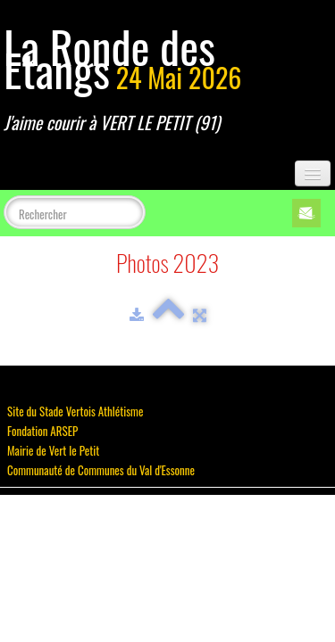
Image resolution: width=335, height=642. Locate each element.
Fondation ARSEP (42, 431)
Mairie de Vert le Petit (53, 450)
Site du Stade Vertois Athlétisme (75, 411)
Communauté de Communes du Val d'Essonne (101, 470)
